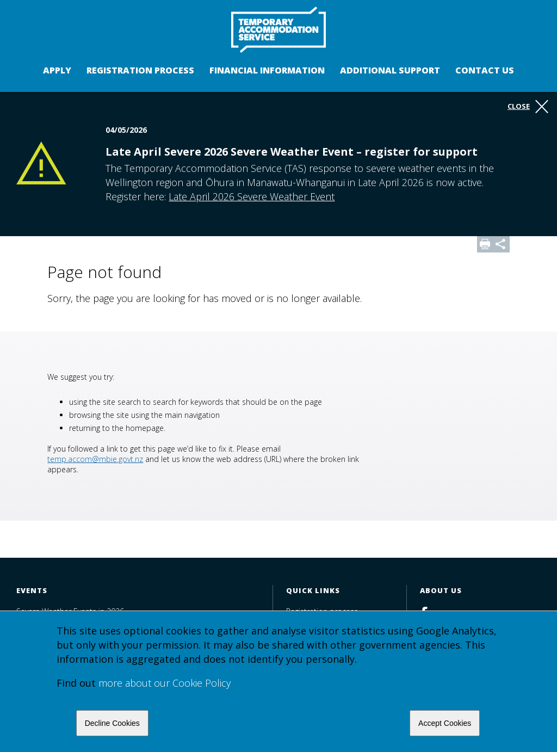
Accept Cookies (444, 723)
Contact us (484, 70)
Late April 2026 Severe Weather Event (252, 196)
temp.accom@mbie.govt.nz (95, 459)
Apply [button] (57, 70)
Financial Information (267, 70)
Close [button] (528, 107)
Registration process (140, 70)
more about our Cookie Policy (164, 682)
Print (485, 244)
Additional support (390, 70)
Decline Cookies (112, 723)
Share (501, 244)
